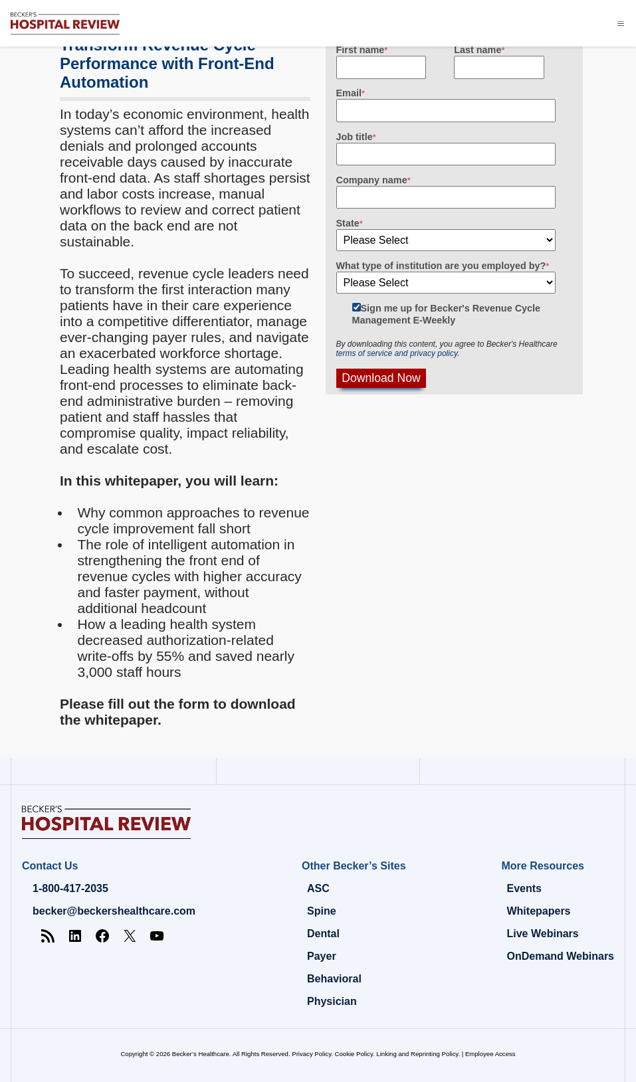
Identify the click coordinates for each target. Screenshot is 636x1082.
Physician (332, 1001)
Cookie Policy (354, 1053)
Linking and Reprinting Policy (417, 1053)
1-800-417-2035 (70, 888)
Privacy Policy (311, 1053)
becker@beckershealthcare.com (114, 911)
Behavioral (334, 978)
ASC (318, 888)
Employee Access (490, 1053)
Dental (323, 933)
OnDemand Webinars (560, 956)
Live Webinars (542, 933)
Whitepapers (538, 911)
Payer (321, 956)
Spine (321, 911)
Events (523, 888)
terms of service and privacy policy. (398, 353)
